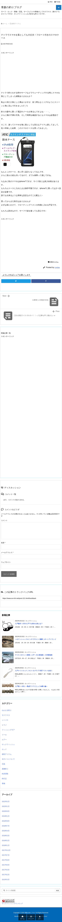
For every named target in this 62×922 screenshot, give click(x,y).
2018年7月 (6, 826)
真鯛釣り (5, 769)
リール (4, 735)
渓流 (3, 764)
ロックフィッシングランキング (12, 903)
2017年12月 (6, 850)
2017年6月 (6, 860)
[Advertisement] (20, 71)
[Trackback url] (31, 598)
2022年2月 (6, 801)
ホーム (5, 24)
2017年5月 (6, 865)
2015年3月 (6, 879)
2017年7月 (6, 855)
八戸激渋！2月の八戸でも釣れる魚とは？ (29, 623)
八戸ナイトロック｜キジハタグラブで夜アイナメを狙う (33, 670)
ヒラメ (4, 725)
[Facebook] (46, 281)
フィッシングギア (8, 730)
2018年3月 (6, 836)
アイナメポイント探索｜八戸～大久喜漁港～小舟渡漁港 (33, 655)
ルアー (4, 739)
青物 (3, 783)
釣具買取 (5, 774)
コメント (4, 520)
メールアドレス (7, 552)
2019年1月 (6, 816)
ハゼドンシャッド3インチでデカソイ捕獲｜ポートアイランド (35, 639)
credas (57, 267)
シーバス (5, 720)
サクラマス (6, 715)
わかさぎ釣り (7, 710)
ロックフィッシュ (8, 744)
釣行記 (4, 779)
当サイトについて (8, 759)
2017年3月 (6, 870)
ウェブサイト (6, 562)
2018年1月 (6, 845)
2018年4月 (6, 831)
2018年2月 (6, 840)
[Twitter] (16, 281)
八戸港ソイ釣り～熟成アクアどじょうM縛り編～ (31, 686)
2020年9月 (6, 811)
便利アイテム (16, 24)
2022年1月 (6, 806)
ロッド (4, 749)
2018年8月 (6, 821)
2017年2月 (6, 875)
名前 (3, 543)
